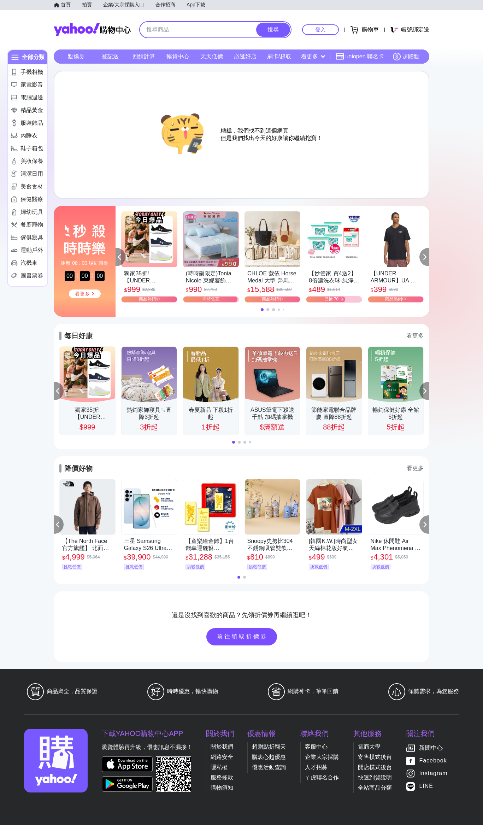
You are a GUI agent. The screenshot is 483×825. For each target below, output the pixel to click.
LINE (426, 786)
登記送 (110, 56)
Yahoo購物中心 (92, 29)
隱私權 (219, 767)
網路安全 (222, 757)
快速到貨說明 (375, 777)
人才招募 (316, 767)
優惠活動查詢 (269, 767)
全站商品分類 (375, 788)
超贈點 (406, 56)
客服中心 (316, 747)
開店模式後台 (375, 767)
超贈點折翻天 (269, 747)
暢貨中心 (177, 56)
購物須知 (222, 788)
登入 (320, 30)
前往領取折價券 (242, 636)
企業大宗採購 (322, 757)
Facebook (433, 761)
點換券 (76, 56)
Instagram (433, 774)
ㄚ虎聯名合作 (322, 777)
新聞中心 (431, 748)
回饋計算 (143, 56)
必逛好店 (245, 56)
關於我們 (222, 747)
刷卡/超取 (279, 56)
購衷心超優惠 (269, 757)
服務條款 (222, 777)
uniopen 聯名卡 (360, 56)
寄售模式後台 (375, 757)
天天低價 (211, 56)
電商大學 (369, 747)
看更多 (313, 56)
